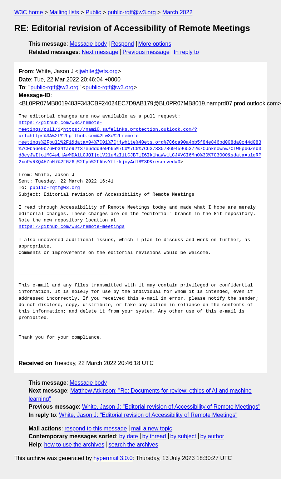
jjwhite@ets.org (98, 71)
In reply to (186, 52)
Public (93, 12)
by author (212, 436)
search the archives (133, 444)
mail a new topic (151, 428)
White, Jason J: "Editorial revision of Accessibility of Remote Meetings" (171, 407)
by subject (183, 436)
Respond (122, 44)
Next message (100, 52)
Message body (88, 44)
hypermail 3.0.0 (112, 458)
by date (128, 436)
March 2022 (177, 12)
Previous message (146, 52)
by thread (154, 436)
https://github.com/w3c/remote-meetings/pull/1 (60, 126)
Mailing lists (64, 12)
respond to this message (95, 428)
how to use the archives (74, 444)
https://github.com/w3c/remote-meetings (71, 227)
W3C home (28, 12)
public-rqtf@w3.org (132, 12)
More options (155, 44)
